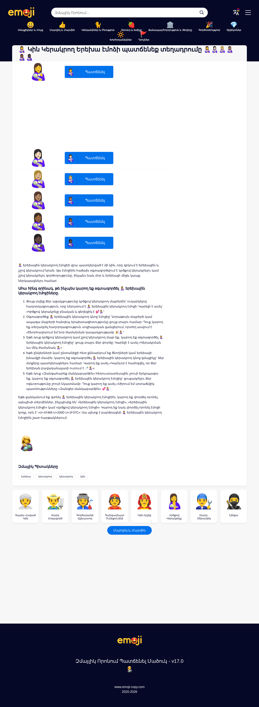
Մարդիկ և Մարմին (62, 30)
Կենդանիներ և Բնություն (98, 30)
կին (82, 476)
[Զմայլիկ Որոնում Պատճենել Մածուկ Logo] (129, 644)
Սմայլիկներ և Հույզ (30, 30)
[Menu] (248, 12)
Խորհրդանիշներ (121, 39)
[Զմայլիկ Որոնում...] (202, 13)
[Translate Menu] (236, 12)
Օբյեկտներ (234, 30)
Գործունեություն (209, 30)
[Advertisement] (91, 115)
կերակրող (45, 476)
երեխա (26, 476)
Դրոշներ (143, 39)
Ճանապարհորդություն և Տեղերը (170, 30)
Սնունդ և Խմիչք (131, 30)
